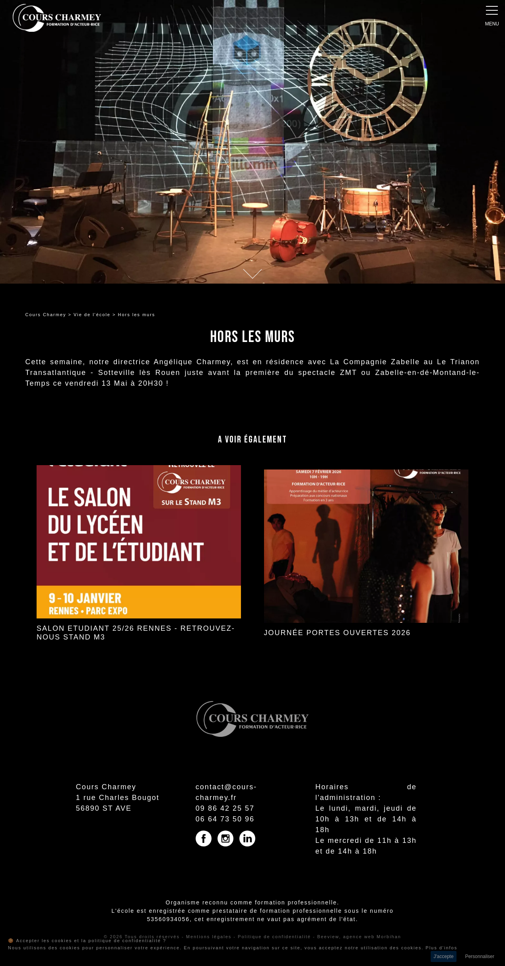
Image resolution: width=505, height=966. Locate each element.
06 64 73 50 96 (225, 819)
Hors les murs (136, 314)
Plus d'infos (441, 947)
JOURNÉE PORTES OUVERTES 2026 (337, 633)
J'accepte (443, 956)
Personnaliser (479, 956)
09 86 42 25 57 (225, 808)
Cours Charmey (45, 314)
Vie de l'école (92, 314)
